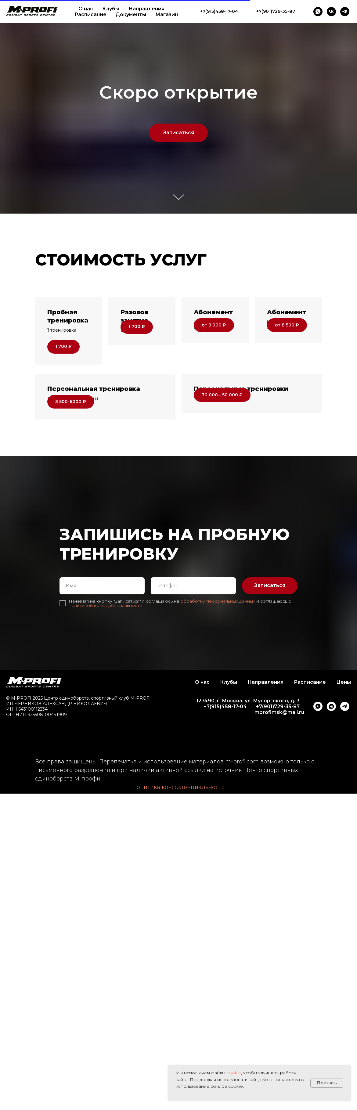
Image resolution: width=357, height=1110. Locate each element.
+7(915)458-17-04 (225, 756)
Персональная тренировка (93, 413)
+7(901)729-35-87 (278, 756)
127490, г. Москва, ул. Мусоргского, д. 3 (248, 750)
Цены (343, 731)
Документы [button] (131, 14)
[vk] (331, 11)
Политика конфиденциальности (178, 836)
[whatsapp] (318, 11)
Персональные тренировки (241, 413)
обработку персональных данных (217, 650)
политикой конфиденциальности (105, 654)
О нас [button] (85, 9)
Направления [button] (146, 9)
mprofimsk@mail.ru (279, 761)
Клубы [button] (110, 9)
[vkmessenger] (331, 755)
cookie (233, 1073)
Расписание (90, 14)
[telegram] (344, 11)
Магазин (166, 14)
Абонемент (213, 312)
